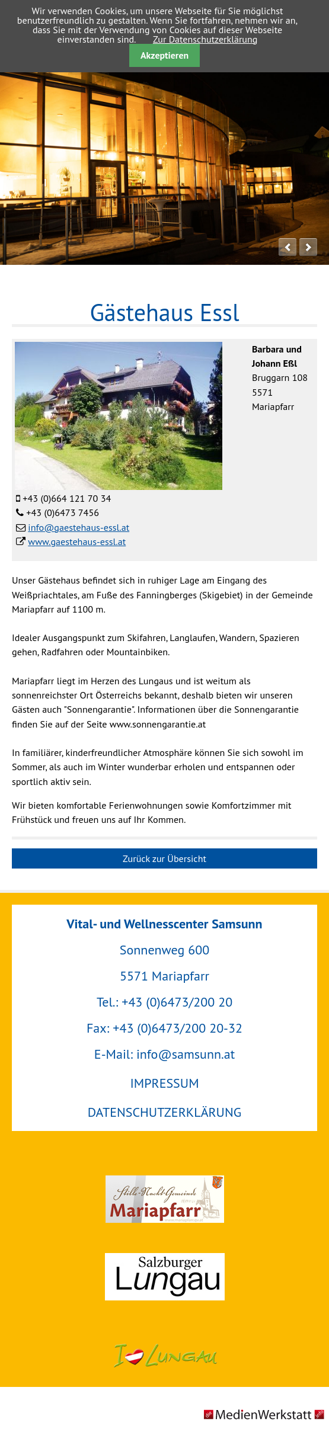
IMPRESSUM (164, 1083)
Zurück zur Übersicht (164, 858)
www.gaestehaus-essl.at (77, 541)
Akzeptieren (164, 55)
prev (287, 247)
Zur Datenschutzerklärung (205, 39)
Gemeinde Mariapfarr (164, 1199)
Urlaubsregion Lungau (164, 1355)
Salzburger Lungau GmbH (164, 1276)
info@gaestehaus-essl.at (78, 527)
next (308, 247)
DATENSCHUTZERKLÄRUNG (164, 1112)
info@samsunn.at (185, 1054)
